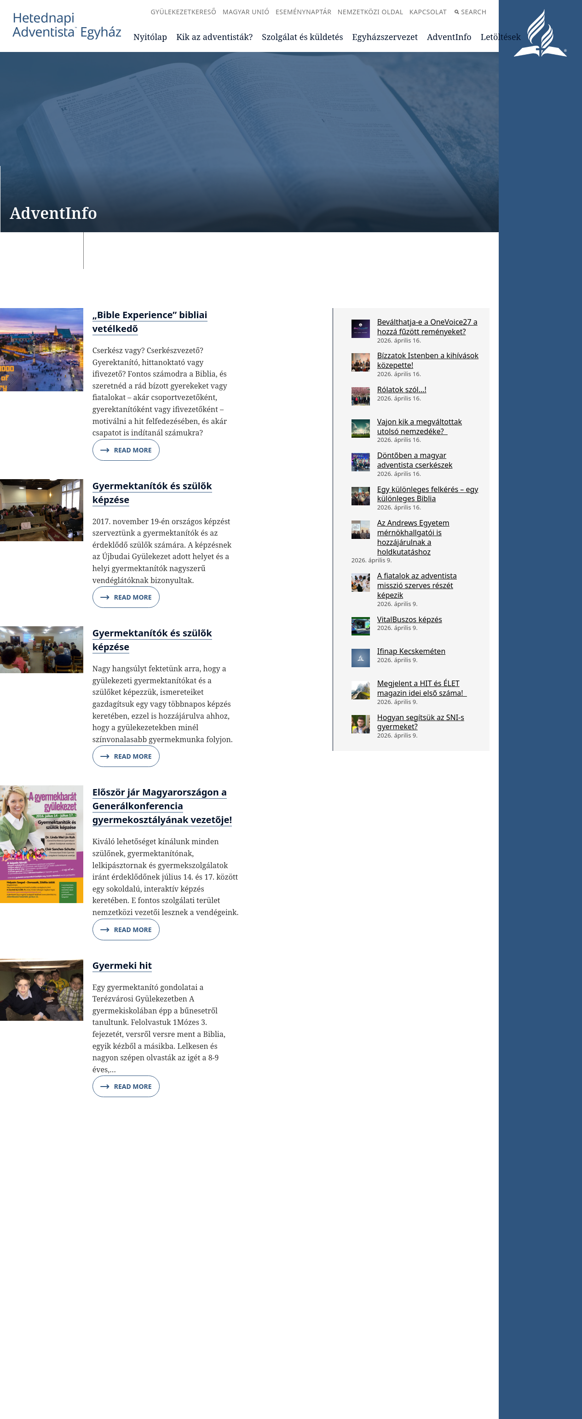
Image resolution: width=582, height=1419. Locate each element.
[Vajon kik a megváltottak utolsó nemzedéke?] (361, 428)
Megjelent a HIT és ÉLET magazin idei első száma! (422, 688)
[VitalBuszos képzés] (361, 626)
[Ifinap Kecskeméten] (361, 658)
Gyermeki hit (122, 965)
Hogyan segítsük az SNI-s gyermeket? (420, 722)
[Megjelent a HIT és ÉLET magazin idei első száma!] (361, 690)
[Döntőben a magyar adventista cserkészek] (361, 462)
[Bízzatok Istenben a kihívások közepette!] (361, 362)
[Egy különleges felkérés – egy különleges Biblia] (361, 496)
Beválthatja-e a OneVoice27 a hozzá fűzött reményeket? (427, 327)
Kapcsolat (428, 11)
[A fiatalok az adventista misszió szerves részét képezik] (361, 582)
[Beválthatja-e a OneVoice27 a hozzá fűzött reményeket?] (361, 329)
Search (470, 11)
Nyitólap (150, 36)
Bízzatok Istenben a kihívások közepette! (427, 360)
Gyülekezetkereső (183, 11)
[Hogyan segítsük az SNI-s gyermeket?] (361, 724)
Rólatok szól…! (401, 389)
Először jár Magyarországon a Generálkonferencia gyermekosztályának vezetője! (162, 806)
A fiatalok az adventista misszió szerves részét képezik (417, 585)
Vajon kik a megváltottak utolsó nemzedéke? (419, 426)
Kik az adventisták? (214, 36)
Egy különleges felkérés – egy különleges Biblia (427, 494)
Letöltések (501, 36)
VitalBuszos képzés (409, 619)
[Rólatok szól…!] (361, 396)
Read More (126, 450)
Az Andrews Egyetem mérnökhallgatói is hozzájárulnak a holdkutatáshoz (413, 537)
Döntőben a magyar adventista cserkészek (415, 460)
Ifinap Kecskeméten (411, 651)
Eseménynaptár (303, 11)
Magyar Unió (246, 11)
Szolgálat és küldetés (302, 36)
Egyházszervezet (385, 36)
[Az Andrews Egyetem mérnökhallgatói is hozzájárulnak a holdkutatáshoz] (361, 530)
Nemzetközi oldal (370, 11)
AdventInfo (449, 36)
